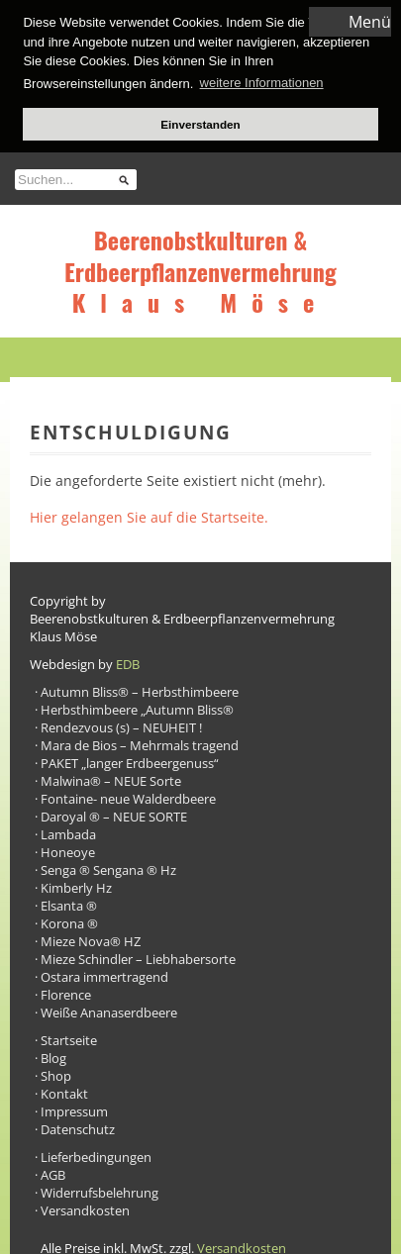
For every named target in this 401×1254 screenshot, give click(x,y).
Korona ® (69, 921)
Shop (56, 1074)
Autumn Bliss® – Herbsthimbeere (140, 690)
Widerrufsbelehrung (99, 1191)
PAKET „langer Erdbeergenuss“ (130, 761)
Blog (53, 1056)
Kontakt (64, 1092)
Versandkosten (85, 1208)
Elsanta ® (69, 904)
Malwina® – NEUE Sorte (111, 779)
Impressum (74, 1109)
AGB (53, 1173)
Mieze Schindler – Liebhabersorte (138, 957)
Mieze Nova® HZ (91, 939)
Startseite (69, 1038)
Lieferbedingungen (96, 1155)
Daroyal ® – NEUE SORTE (114, 814)
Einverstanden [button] (200, 124)
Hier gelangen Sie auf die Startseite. (149, 515)
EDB (128, 662)
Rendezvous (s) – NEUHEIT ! (121, 725)
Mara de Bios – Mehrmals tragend (140, 743)
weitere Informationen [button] (262, 82)
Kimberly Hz (76, 886)
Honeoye (68, 850)
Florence (66, 993)
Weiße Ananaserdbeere (109, 1010)
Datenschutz (78, 1127)
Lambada (68, 832)
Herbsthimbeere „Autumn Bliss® (137, 708)
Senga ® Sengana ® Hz (108, 868)
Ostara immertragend (104, 975)
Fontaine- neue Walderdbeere (128, 797)
